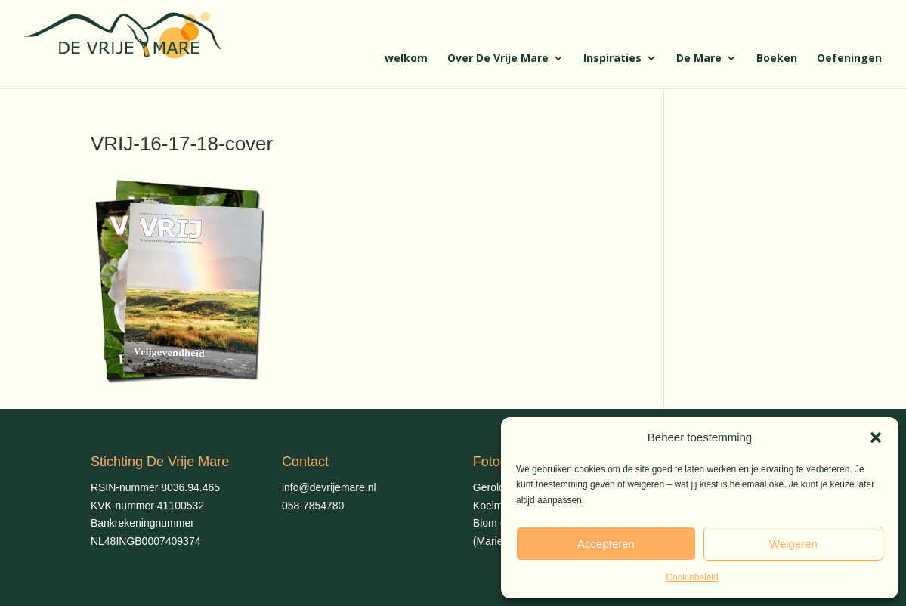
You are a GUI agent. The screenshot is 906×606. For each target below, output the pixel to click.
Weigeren (793, 543)
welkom (406, 59)
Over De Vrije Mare (498, 59)
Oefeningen (849, 59)
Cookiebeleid (692, 577)
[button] (875, 437)
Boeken (776, 59)
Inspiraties (612, 59)
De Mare (699, 59)
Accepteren (606, 543)
